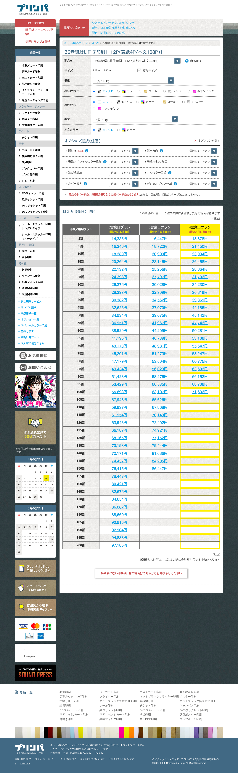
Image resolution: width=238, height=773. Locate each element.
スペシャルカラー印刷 (34, 325)
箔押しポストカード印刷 (114, 714)
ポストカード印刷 (32, 77)
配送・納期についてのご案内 (110, 32)
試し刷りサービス (31, 301)
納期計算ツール (30, 337)
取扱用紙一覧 (28, 313)
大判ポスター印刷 (32, 125)
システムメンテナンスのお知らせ (113, 22)
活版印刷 (27, 257)
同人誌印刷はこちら (32, 343)
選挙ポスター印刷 (191, 714)
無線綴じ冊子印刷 (32, 156)
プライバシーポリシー (45, 759)
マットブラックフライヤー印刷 (159, 696)
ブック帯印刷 (30, 174)
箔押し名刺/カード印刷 (74, 714)
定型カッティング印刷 (35, 100)
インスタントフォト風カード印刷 (35, 92)
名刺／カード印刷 (32, 65)
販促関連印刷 (30, 294)
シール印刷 (106, 705)
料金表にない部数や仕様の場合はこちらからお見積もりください (141, 573)
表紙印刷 (27, 162)
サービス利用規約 (68, 759)
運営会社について (23, 759)
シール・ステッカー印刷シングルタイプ (36, 226)
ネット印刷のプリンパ (76, 43)
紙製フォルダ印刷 (32, 281)
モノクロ (105, 91)
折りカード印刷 (31, 71)
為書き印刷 (66, 719)
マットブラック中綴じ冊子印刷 (119, 701)
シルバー (176, 91)
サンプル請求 (28, 307)
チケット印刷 (30, 137)
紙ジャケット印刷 (32, 199)
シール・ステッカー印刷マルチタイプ (36, 236)
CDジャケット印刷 (33, 193)
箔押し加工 (27, 331)
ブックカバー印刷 (32, 168)
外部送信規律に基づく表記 (121, 759)
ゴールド (152, 91)
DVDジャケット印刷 (34, 205)
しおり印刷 (28, 180)
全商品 (95, 43)
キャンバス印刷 (31, 275)
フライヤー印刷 (31, 112)
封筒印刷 (27, 269)
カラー (128, 91)
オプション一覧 (30, 319)
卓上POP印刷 (148, 719)
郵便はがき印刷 (31, 83)
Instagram (30, 656)
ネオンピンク (203, 91)
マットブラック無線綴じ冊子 (198, 701)
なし (102, 101)
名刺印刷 (65, 691)
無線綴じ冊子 (148, 701)
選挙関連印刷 (30, 288)
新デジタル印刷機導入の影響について (115, 27)
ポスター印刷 (30, 118)
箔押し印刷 (28, 251)
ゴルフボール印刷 (191, 719)
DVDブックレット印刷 (35, 211)
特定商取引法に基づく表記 (93, 759)
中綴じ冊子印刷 (31, 150)
